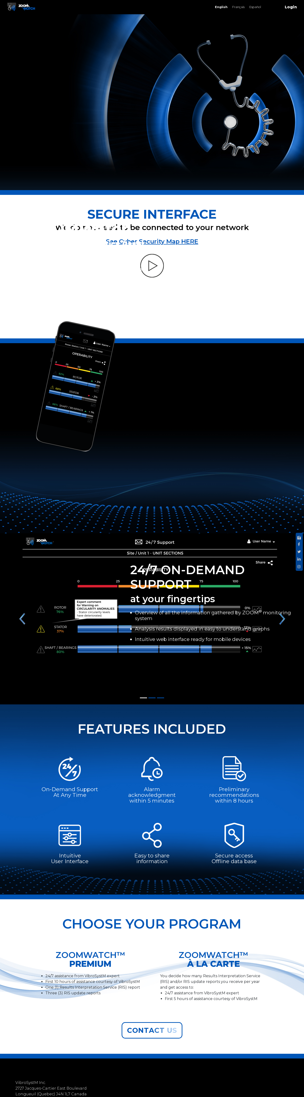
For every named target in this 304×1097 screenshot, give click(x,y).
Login (291, 7)
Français (238, 7)
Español (255, 7)
